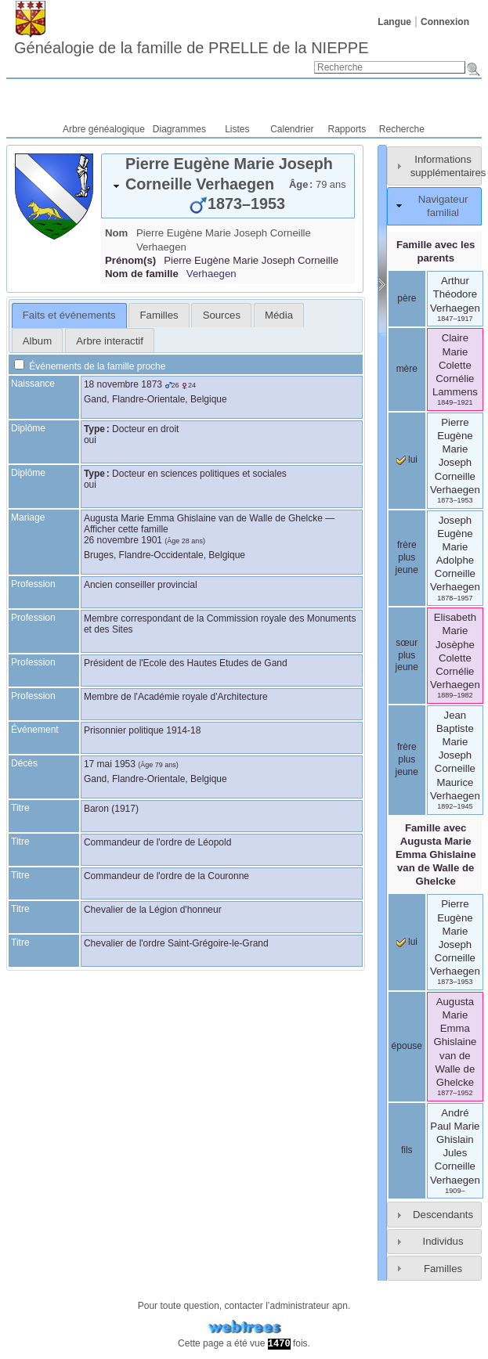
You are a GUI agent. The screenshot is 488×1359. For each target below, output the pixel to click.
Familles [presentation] (159, 315)
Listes (237, 129)
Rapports (347, 129)
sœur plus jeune (407, 654)
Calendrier (291, 129)
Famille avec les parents (435, 251)
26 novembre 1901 (123, 540)
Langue (394, 21)
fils (407, 1150)
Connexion (445, 21)
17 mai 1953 (110, 764)
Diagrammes (179, 129)
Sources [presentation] (221, 315)
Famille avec (436, 855)
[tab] (228, 185)
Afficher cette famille (126, 529)
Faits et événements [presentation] (69, 315)
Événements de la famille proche (89, 366)
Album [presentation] (37, 341)
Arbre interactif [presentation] (109, 341)
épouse (407, 1045)
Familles (443, 1268)
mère (407, 368)
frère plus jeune (407, 557)
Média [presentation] (279, 315)
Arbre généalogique (104, 129)
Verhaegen (211, 273)
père (406, 298)
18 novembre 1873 (123, 384)
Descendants (443, 1214)
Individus (442, 1241)
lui (407, 459)
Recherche (402, 129)
